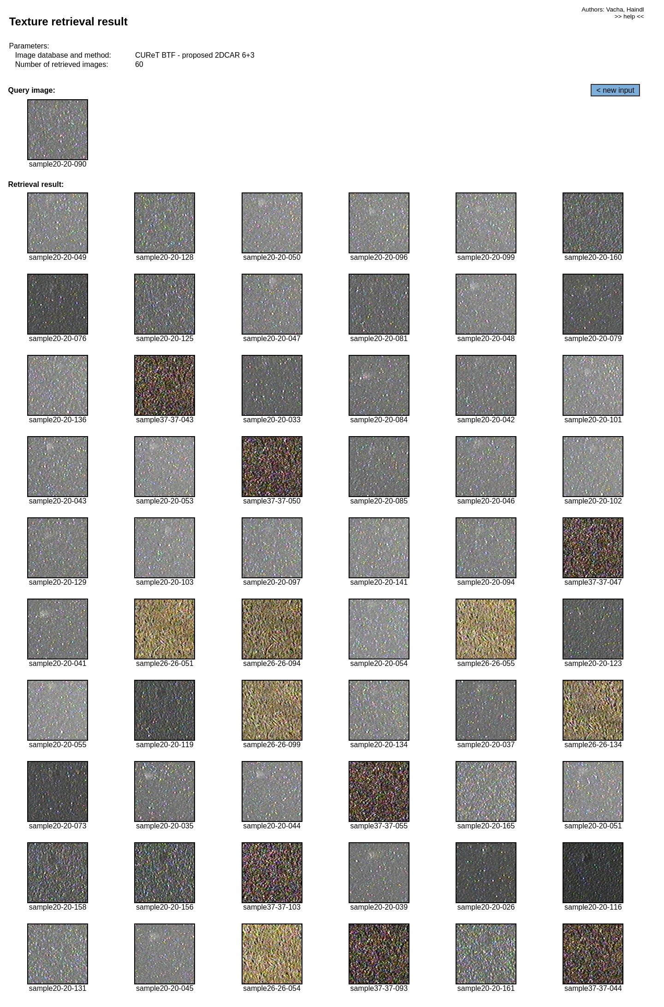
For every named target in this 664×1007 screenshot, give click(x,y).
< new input (615, 90)
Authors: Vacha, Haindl (612, 9)
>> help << (629, 16)
